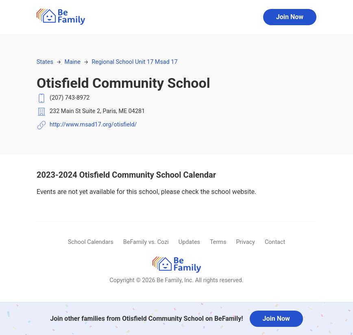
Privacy (245, 242)
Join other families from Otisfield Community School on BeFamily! (146, 318)
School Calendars (90, 242)
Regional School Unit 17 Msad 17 (134, 62)
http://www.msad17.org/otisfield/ (93, 124)
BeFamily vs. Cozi (146, 242)
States (45, 62)
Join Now (289, 17)
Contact (275, 242)
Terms (218, 242)
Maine (72, 62)
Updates (189, 242)
